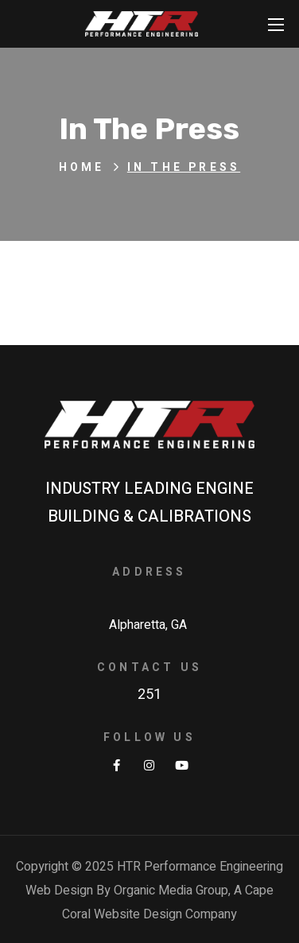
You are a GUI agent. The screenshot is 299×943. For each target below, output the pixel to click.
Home (82, 167)
